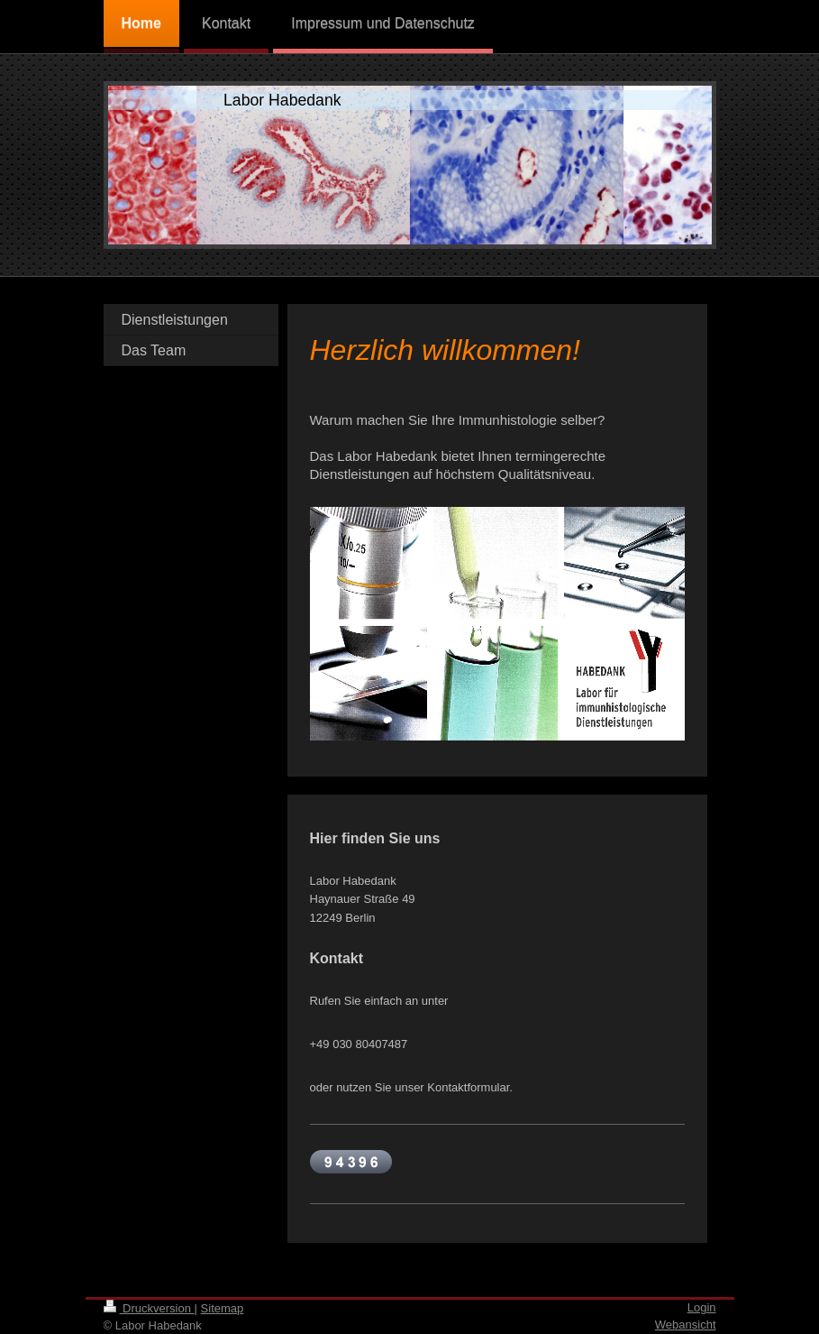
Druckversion (149, 1308)
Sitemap (222, 1308)
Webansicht (685, 1324)
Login (701, 1307)
